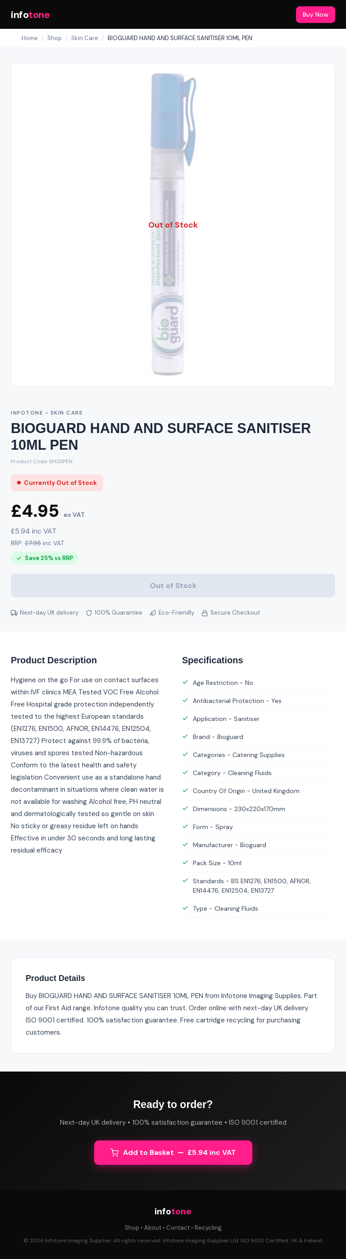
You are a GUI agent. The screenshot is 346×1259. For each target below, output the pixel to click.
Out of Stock (173, 585)
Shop (54, 38)
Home (30, 38)
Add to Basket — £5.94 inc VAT (173, 1152)
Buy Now (315, 14)
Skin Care (84, 38)
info (30, 14)
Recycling (208, 1228)
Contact (178, 1228)
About (152, 1228)
